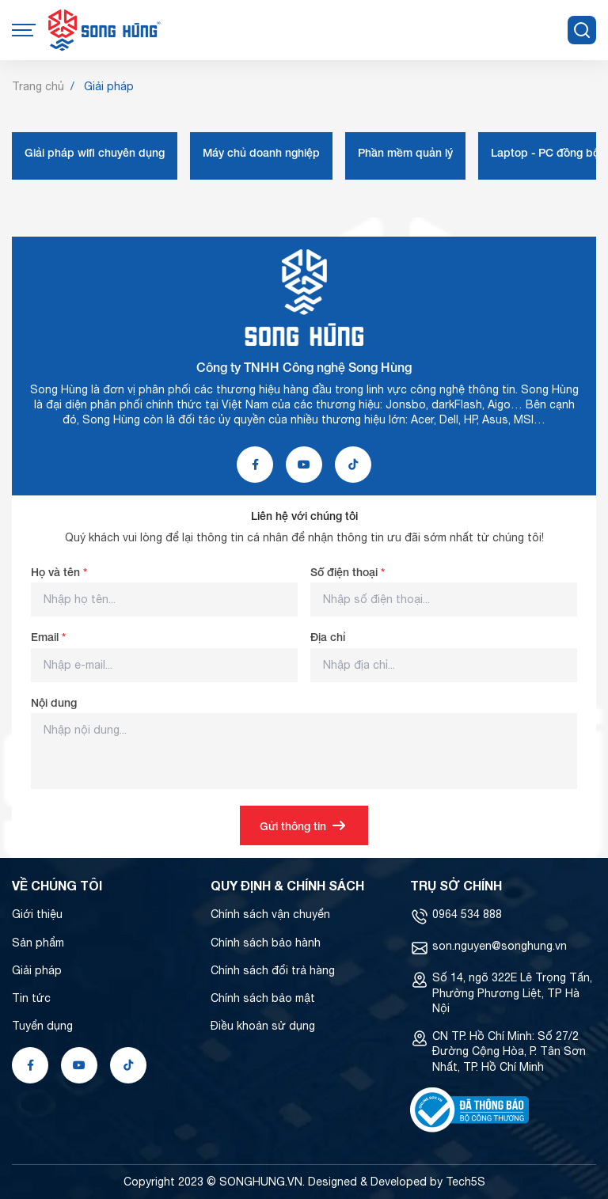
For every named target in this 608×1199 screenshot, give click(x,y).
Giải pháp (37, 970)
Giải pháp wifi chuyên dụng (95, 152)
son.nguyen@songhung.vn (499, 945)
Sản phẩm (38, 942)
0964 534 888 (467, 914)
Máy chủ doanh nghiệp (261, 152)
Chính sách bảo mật (263, 998)
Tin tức (31, 998)
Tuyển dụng (42, 1025)
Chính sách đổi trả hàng (273, 970)
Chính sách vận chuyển (270, 914)
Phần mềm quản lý (405, 152)
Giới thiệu (37, 914)
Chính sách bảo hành (266, 942)
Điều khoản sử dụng (263, 1025)
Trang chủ (38, 86)
